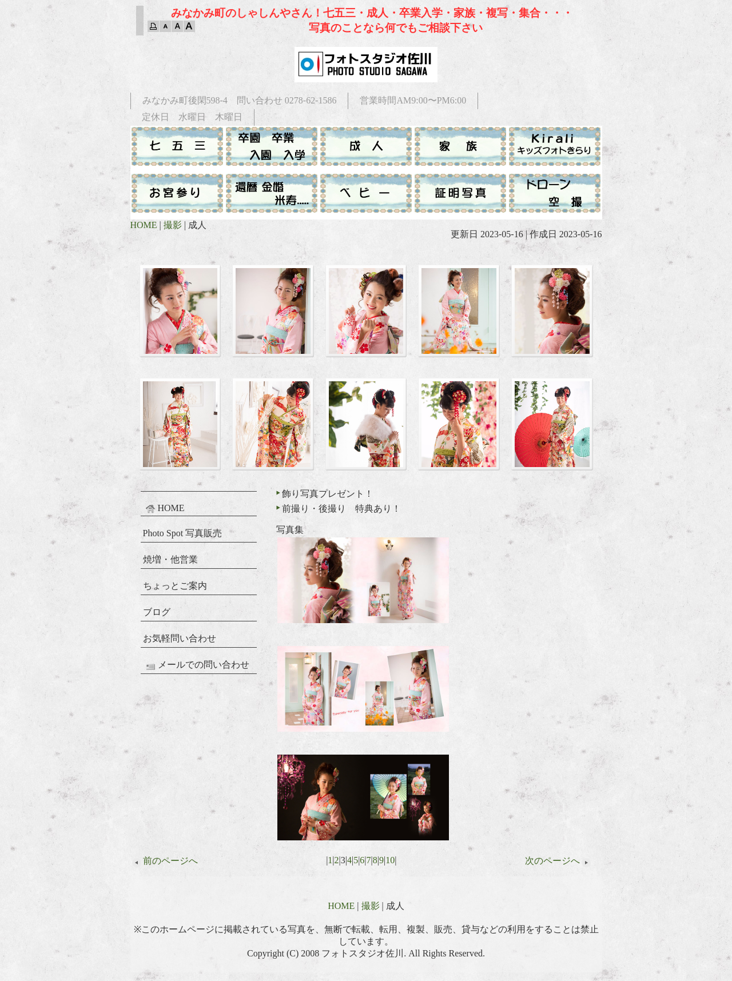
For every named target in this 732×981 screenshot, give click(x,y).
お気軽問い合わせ (179, 638)
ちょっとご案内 (175, 586)
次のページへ (558, 861)
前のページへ (164, 861)
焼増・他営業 (170, 559)
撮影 (173, 225)
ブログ (156, 612)
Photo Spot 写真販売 (182, 533)
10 (390, 860)
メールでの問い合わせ (196, 665)
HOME (143, 225)
